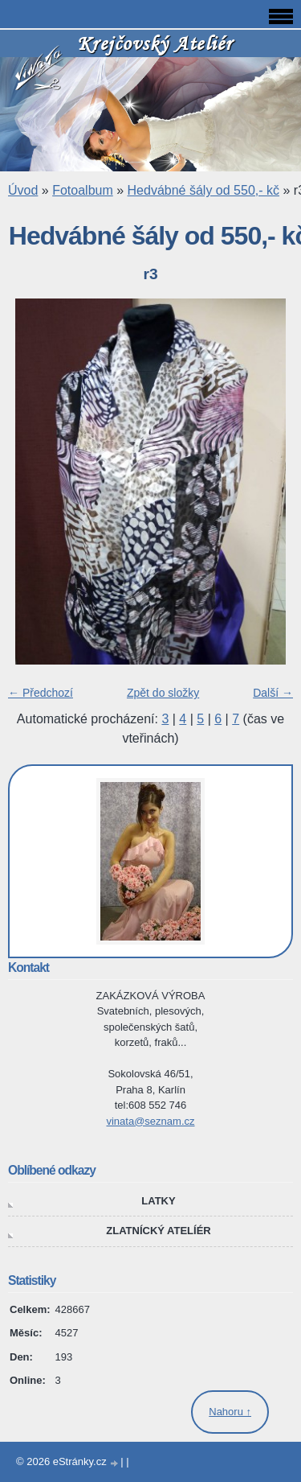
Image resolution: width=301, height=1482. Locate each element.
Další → (273, 692)
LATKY (158, 1201)
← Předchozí (40, 692)
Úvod (23, 190)
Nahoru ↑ (230, 1412)
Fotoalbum (82, 190)
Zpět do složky (163, 692)
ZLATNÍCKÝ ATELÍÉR (158, 1231)
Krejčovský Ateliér (155, 43)
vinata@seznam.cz (150, 1121)
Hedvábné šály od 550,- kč (203, 190)
